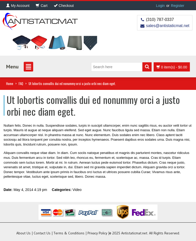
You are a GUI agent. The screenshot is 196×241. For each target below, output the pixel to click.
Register (177, 6)
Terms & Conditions (69, 233)
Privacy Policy (97, 233)
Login (160, 6)
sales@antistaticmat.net (167, 25)
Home (9, 83)
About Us (23, 233)
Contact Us (42, 233)
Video (77, 190)
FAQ (21, 83)
